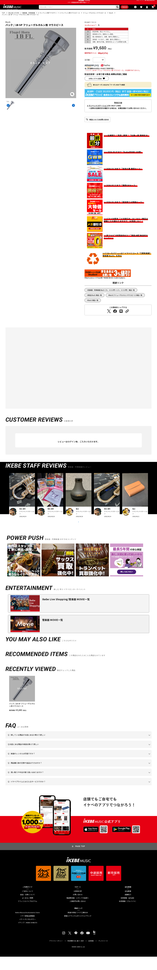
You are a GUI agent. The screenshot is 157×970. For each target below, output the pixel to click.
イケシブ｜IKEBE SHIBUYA (27, 936)
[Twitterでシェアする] (109, 318)
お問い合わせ (78, 908)
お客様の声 (78, 905)
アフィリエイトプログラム (27, 915)
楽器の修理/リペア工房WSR (78, 926)
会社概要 (128, 905)
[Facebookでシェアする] (115, 318)
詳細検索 (111, 13)
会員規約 (91, 954)
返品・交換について (27, 908)
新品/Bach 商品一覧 (95, 302)
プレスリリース (103, 954)
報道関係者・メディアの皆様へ (78, 911)
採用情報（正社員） (128, 911)
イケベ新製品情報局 (27, 929)
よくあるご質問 (27, 911)
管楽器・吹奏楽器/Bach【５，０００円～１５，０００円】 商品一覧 (111, 297)
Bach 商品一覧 (93, 307)
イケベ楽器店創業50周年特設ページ (78, 8)
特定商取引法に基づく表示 (75, 954)
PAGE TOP (80, 860)
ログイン (140, 3)
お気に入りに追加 (95, 86)
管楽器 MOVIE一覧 (52, 633)
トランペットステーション (97, 113)
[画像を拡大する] (72, 101)
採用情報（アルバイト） (128, 915)
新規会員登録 (150, 3)
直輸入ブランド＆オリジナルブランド (77, 929)
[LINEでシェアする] (121, 318)
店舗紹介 (128, 908)
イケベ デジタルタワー (27, 933)
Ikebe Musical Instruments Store (27, 926)
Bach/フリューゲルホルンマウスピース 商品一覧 (125, 302)
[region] (78, 707)
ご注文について (27, 905)
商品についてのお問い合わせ (99, 127)
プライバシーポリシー (56, 954)
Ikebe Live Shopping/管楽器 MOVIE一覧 (66, 612)
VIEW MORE (78, 532)
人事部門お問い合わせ (78, 915)
